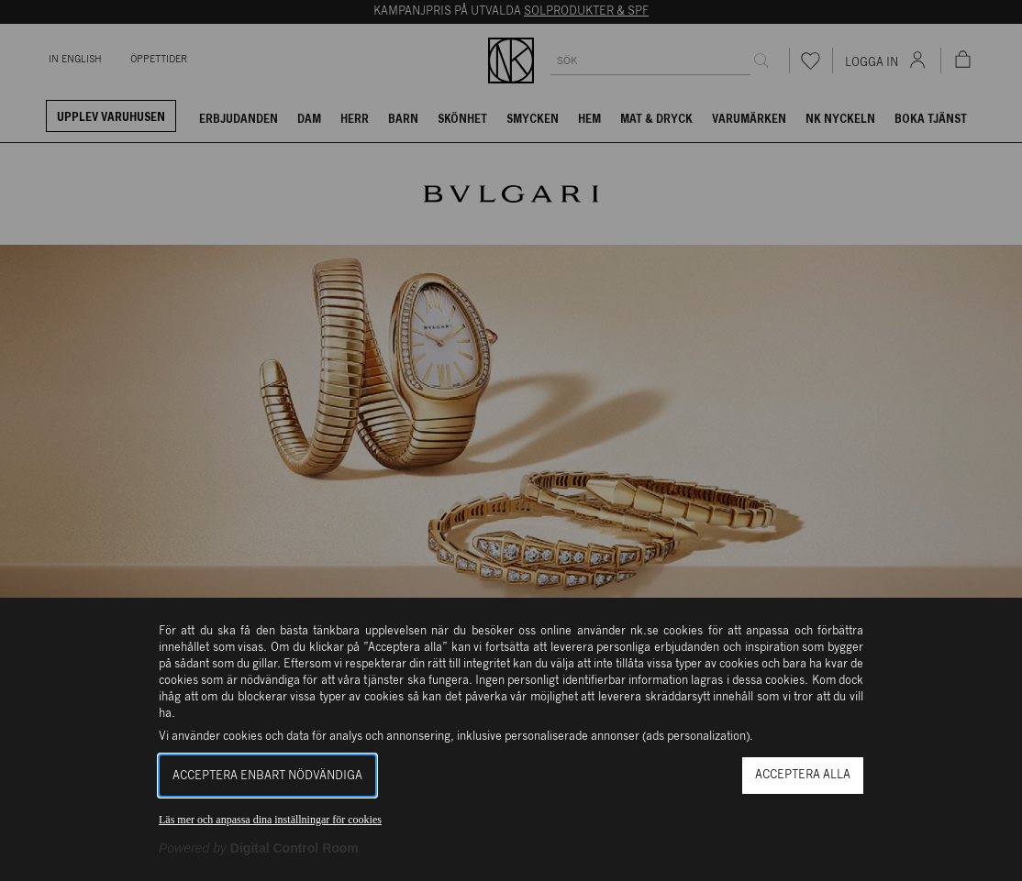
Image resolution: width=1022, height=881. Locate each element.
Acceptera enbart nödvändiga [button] (267, 776)
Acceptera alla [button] (802, 775)
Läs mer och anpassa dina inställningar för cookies (270, 819)
